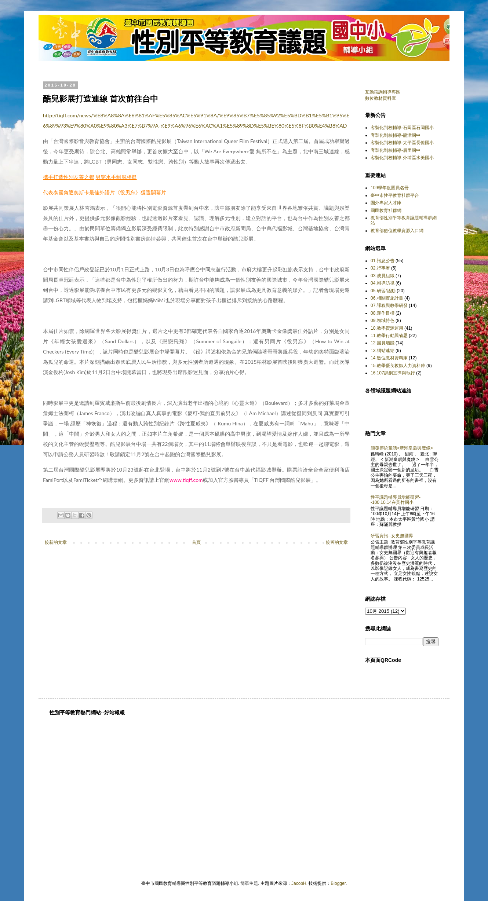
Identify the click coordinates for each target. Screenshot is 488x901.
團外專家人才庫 (386, 202)
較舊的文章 (337, 542)
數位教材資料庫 (380, 98)
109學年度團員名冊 (390, 187)
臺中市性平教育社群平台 (395, 195)
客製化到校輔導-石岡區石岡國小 (402, 127)
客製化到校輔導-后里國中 (395, 150)
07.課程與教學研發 (389, 305)
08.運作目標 (382, 313)
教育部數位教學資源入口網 (397, 230)
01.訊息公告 (382, 260)
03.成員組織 (382, 275)
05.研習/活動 (383, 290)
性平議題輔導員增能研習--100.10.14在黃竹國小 (395, 500)
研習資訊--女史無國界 (392, 535)
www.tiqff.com (186, 480)
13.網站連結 (382, 350)
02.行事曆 (380, 268)
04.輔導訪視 (382, 283)
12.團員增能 (382, 342)
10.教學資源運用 (387, 328)
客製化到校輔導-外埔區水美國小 (402, 157)
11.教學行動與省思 (389, 335)
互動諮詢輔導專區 (382, 92)
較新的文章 (56, 542)
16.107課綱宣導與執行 (393, 373)
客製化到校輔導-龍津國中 (395, 135)
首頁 (196, 542)
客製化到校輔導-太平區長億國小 (402, 142)
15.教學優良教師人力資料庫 (398, 365)
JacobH (298, 883)
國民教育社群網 (386, 210)
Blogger (338, 883)
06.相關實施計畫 (387, 298)
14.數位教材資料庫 (389, 357)
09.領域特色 (382, 320)
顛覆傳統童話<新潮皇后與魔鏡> (402, 448)
